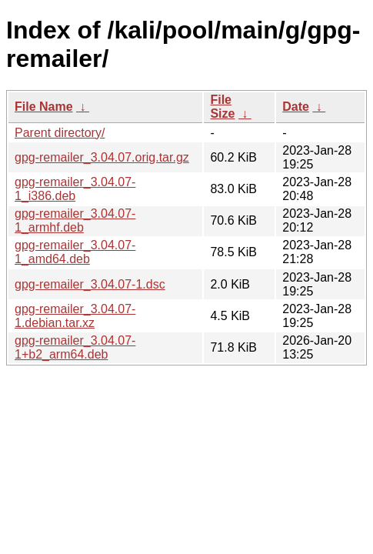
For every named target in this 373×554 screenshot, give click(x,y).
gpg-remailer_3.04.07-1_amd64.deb (75, 252)
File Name (44, 106)
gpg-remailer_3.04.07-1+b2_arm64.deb (75, 347)
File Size (222, 106)
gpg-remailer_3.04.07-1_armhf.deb (75, 220)
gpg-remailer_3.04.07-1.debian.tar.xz (75, 315)
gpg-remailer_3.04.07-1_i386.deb (75, 188)
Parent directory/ (60, 132)
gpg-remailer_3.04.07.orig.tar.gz (102, 157)
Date (295, 106)
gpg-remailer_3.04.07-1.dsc (90, 284)
